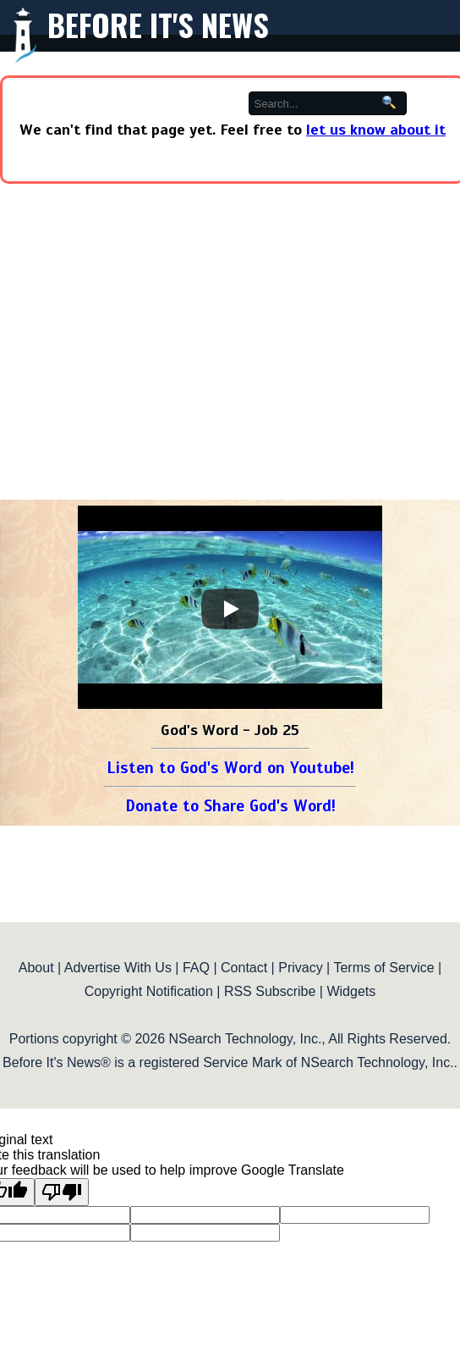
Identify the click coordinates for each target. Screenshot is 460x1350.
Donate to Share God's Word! (230, 806)
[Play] (230, 609)
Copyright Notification (149, 991)
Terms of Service (383, 967)
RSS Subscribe (270, 991)
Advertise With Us (118, 967)
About (36, 967)
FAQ (196, 967)
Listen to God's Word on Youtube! (230, 767)
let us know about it (376, 129)
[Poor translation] (62, 1192)
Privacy (300, 967)
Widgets (350, 991)
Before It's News (158, 24)
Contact (244, 967)
